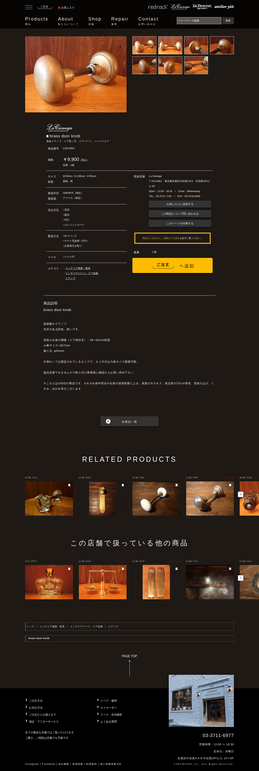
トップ (30, 626)
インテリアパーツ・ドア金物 (81, 273)
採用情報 (77, 764)
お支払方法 (36, 707)
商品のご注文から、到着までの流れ (161, 238)
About (68, 21)
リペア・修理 (109, 700)
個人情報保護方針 (111, 764)
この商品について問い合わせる (180, 213)
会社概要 (63, 764)
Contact (148, 21)
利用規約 (91, 764)
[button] (241, 494)
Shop (95, 21)
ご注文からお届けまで (42, 714)
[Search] (199, 20)
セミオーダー (109, 707)
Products (36, 21)
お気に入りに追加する (179, 204)
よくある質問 (109, 721)
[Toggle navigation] (28, 8)
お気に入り (66, 7)
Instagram (32, 764)
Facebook (48, 764)
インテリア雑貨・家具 (77, 268)
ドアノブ (70, 278)
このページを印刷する (179, 223)
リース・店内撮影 (111, 714)
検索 (228, 20)
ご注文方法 (36, 700)
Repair (120, 21)
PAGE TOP (129, 667)
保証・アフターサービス (44, 721)
